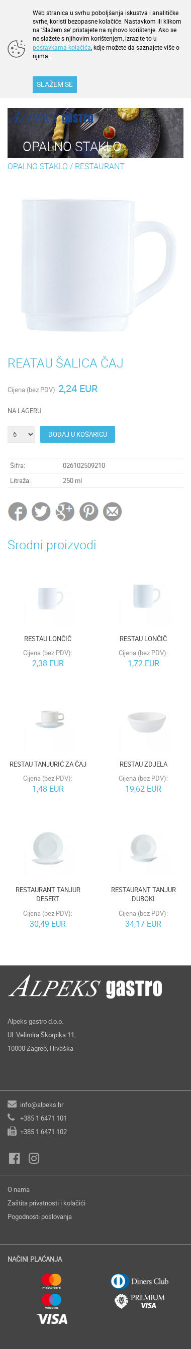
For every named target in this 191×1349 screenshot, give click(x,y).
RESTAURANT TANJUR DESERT (48, 894)
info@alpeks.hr (41, 1104)
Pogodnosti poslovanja (40, 1216)
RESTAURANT (100, 166)
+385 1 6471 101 (43, 1118)
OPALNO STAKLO (38, 166)
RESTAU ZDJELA (143, 764)
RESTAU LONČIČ (47, 638)
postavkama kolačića (62, 47)
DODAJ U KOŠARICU (77, 434)
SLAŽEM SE (55, 84)
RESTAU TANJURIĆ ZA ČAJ (48, 764)
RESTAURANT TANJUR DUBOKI (143, 894)
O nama (19, 1189)
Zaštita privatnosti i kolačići (46, 1202)
